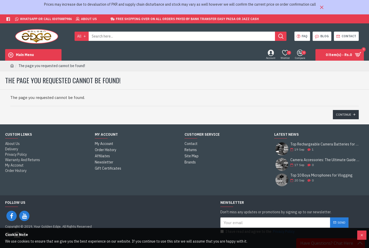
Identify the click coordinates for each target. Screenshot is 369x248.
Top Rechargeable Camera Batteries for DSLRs (325, 144)
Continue (343, 114)
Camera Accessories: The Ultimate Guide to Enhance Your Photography (325, 160)
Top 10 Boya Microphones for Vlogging (321, 175)
